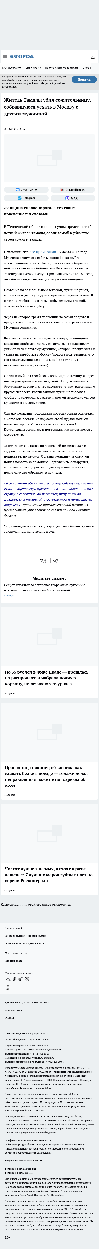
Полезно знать (13, 960)
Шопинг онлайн (14, 928)
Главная (9, 1017)
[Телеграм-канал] (26, 198)
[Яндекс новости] (73, 190)
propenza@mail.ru (15, 1049)
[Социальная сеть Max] (73, 198)
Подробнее (57, 1195)
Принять (84, 79)
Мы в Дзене (33, 68)
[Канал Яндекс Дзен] (27, 979)
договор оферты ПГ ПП (19, 1172)
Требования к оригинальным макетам (27, 1002)
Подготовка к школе (17, 953)
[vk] (44, 561)
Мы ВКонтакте (11, 68)
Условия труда (13, 1009)
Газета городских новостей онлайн (25, 935)
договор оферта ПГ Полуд (20, 1168)
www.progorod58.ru (37, 1033)
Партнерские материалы (61, 68)
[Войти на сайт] (92, 56)
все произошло (42, 251)
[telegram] (57, 561)
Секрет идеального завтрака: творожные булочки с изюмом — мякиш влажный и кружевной (49, 590)
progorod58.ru (68, 1094)
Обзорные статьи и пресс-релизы (25, 943)
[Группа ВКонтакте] (26, 190)
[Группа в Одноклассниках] (14, 979)
